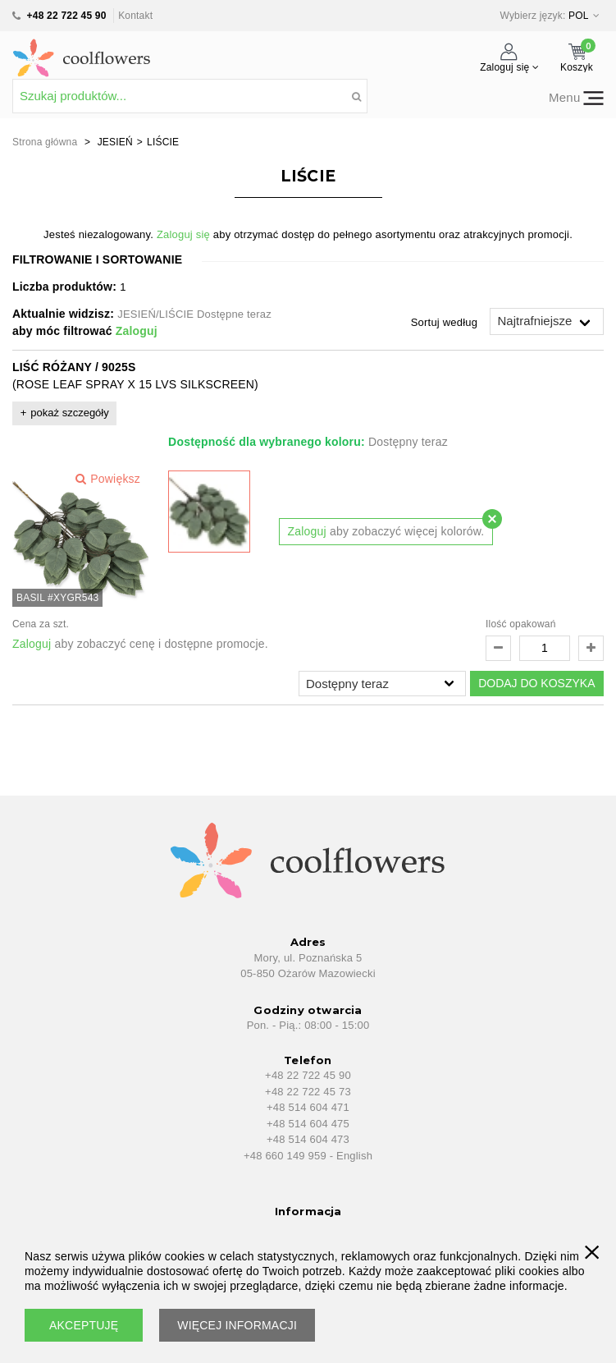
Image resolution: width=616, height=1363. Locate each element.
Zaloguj (136, 330)
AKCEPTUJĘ (83, 1325)
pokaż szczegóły (69, 412)
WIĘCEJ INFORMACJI (237, 1325)
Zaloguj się (183, 234)
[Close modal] (492, 519)
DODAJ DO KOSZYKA (536, 683)
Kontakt (135, 15)
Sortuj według (444, 322)
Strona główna (44, 142)
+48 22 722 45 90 (67, 15)
